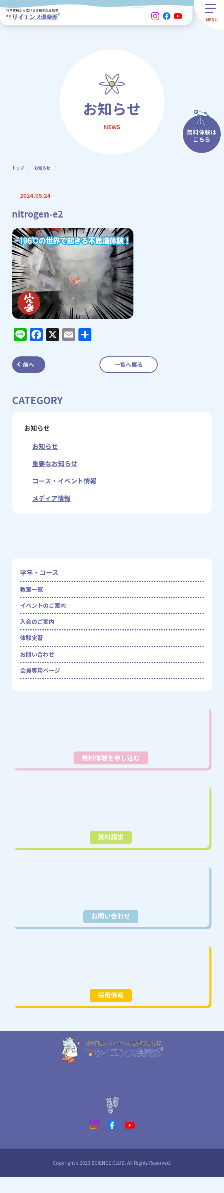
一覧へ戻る (128, 364)
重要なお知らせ (55, 463)
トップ (18, 168)
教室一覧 (33, 590)
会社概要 (152, 1094)
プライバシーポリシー (88, 1094)
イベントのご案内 (46, 608)
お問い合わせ (39, 663)
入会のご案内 (39, 627)
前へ (28, 364)
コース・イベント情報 (64, 481)
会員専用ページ (43, 681)
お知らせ (42, 168)
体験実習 (33, 645)
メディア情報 (51, 498)
